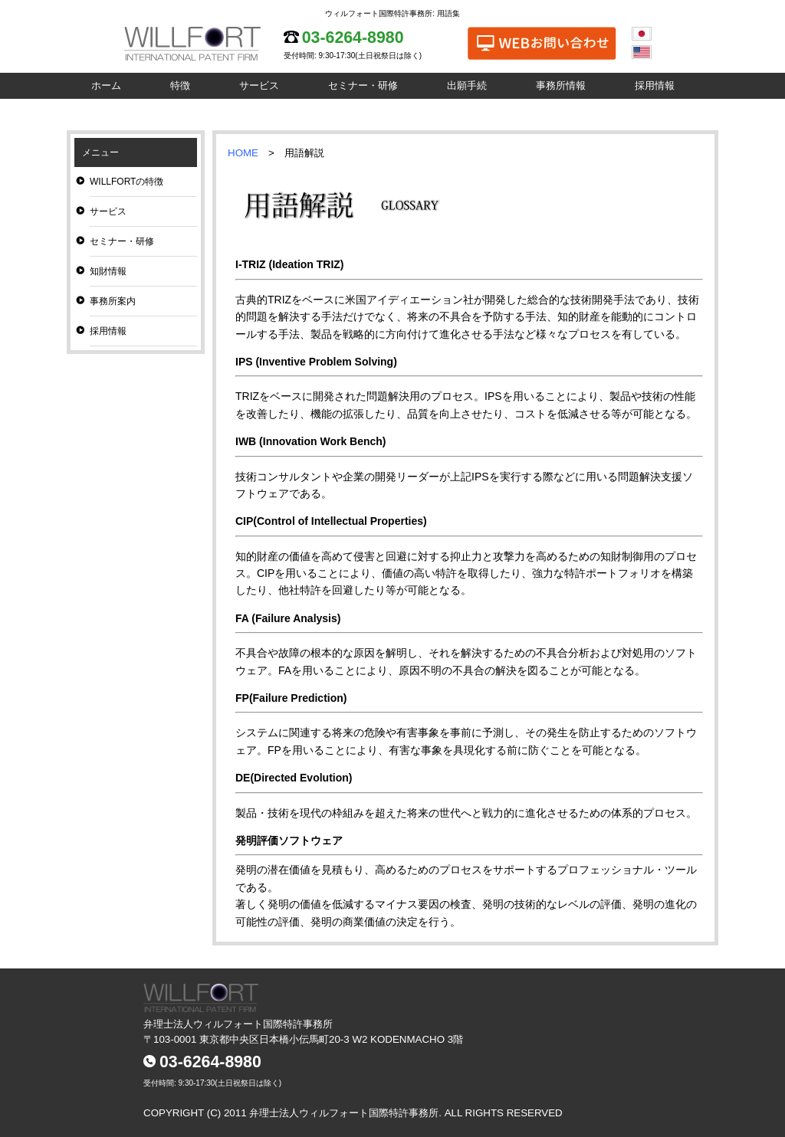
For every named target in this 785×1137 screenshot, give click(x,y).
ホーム (106, 85)
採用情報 (655, 85)
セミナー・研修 (363, 85)
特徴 (180, 85)
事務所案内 (113, 301)
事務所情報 (561, 85)
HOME (243, 153)
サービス (259, 85)
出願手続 (467, 85)
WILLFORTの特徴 (126, 181)
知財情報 (108, 271)
